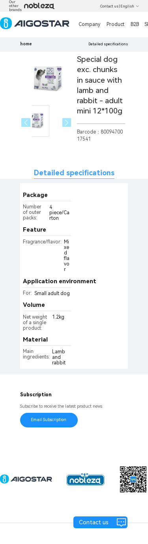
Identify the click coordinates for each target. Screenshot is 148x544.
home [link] (26, 43)
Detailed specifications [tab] (74, 173)
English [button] (129, 6)
